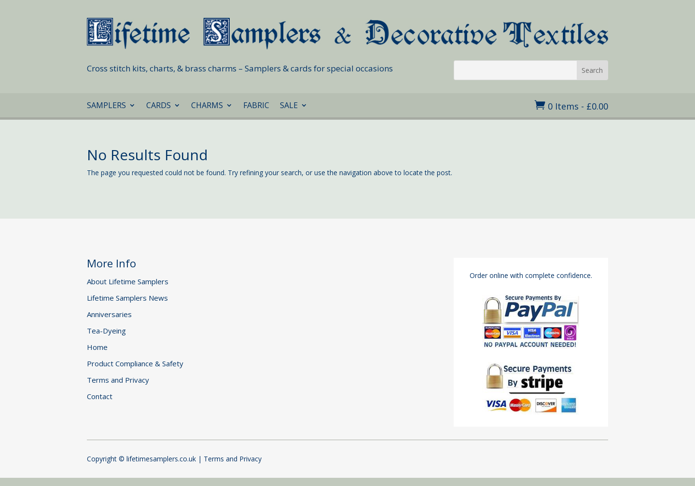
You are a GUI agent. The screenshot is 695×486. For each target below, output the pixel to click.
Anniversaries (109, 314)
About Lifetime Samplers (127, 281)
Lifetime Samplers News (127, 298)
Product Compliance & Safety (135, 363)
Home (97, 347)
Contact (99, 396)
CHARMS (207, 106)
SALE (289, 106)
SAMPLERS (106, 106)
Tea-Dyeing (106, 330)
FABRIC (256, 106)
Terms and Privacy (118, 380)
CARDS (158, 106)
